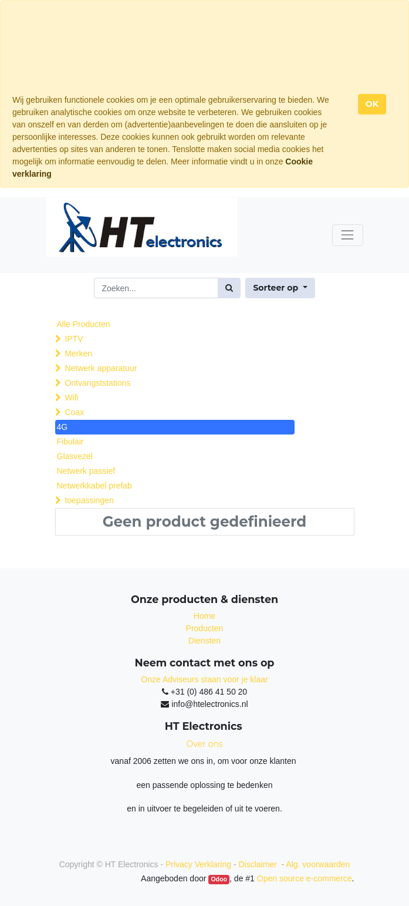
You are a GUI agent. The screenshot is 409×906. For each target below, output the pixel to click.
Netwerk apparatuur (101, 368)
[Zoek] (229, 288)
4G (62, 427)
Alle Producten (83, 324)
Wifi (71, 397)
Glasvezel (75, 456)
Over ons (205, 744)
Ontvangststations (97, 383)
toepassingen (89, 500)
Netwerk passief (86, 471)
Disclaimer (258, 864)
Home (204, 616)
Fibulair (70, 441)
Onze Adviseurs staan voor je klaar (204, 679)
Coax (74, 412)
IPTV (74, 338)
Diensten (204, 640)
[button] (280, 288)
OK (372, 104)
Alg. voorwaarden (318, 864)
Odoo (219, 879)
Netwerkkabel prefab (94, 485)
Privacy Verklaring (198, 864)
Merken (78, 353)
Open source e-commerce (304, 878)
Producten (205, 628)
